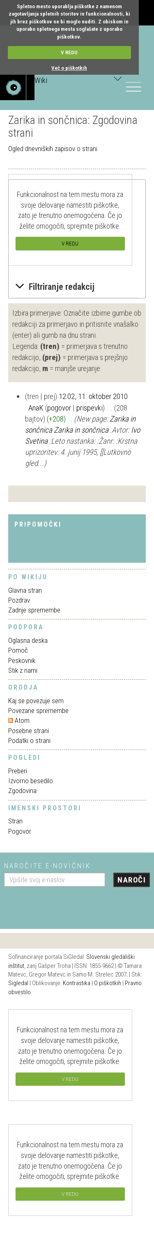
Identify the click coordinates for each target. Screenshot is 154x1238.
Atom (22, 720)
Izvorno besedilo (30, 781)
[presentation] (66, 905)
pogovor (59, 408)
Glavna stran (25, 590)
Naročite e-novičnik (47, 866)
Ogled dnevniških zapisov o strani (52, 148)
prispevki (89, 408)
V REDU (69, 52)
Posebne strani (28, 731)
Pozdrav (19, 600)
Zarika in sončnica (81, 430)
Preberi (17, 771)
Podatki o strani (29, 740)
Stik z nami (22, 670)
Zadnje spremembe (34, 610)
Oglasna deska (28, 640)
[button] (77, 287)
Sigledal (18, 983)
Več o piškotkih (69, 68)
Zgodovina (22, 790)
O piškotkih (107, 983)
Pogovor (19, 831)
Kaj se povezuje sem (36, 701)
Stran (15, 821)
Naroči (131, 880)
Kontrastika (76, 983)
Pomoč (18, 650)
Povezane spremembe (38, 710)
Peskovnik (21, 660)
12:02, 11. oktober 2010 (93, 396)
